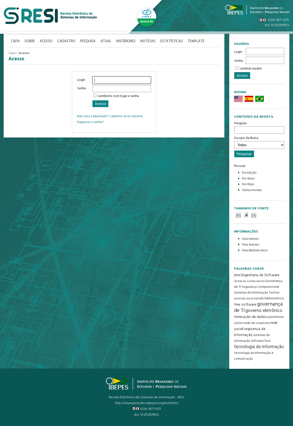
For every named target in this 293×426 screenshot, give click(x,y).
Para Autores (250, 244)
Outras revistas (252, 190)
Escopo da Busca (259, 142)
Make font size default (246, 215)
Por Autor (248, 178)
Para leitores (250, 238)
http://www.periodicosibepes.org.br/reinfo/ (146, 403)
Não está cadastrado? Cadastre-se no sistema (110, 116)
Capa (12, 53)
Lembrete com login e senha (118, 96)
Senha (238, 61)
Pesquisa (259, 127)
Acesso (24, 53)
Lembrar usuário (251, 68)
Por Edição (249, 172)
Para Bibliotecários (254, 250)
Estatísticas (171, 41)
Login (238, 52)
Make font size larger (253, 215)
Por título (248, 184)
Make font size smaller (238, 215)
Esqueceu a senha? (90, 122)
